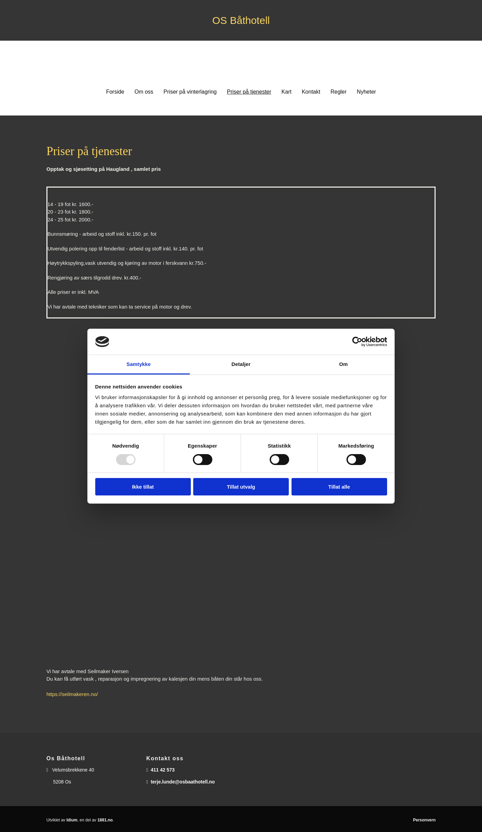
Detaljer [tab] (241, 364)
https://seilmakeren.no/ (72, 694)
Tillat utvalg (241, 487)
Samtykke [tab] (139, 364)
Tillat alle (339, 487)
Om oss (143, 92)
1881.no (105, 820)
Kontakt (311, 92)
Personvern (424, 820)
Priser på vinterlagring (190, 92)
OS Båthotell (241, 20)
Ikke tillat (143, 487)
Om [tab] (343, 364)
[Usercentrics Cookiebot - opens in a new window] (357, 342)
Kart (287, 92)
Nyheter (366, 92)
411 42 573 (162, 770)
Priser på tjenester (249, 92)
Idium (72, 820)
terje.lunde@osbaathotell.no (183, 782)
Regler (338, 92)
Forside (115, 92)
